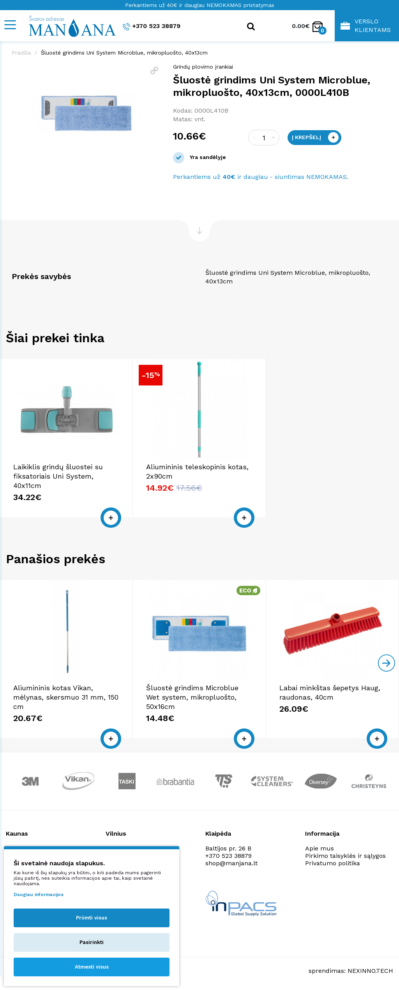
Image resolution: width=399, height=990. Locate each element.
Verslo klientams (366, 26)
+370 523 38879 (151, 26)
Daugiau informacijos (39, 894)
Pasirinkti (91, 942)
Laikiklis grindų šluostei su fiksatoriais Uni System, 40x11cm (58, 476)
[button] (154, 70)
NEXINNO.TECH (370, 970)
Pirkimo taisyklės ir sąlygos (345, 855)
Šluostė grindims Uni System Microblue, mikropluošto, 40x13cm (124, 53)
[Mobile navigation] (9, 25)
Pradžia (21, 53)
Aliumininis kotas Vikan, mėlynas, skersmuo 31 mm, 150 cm (65, 697)
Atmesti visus (92, 967)
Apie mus (319, 848)
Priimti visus (91, 918)
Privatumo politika (332, 863)
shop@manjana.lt (231, 863)
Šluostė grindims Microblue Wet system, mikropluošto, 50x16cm (192, 697)
